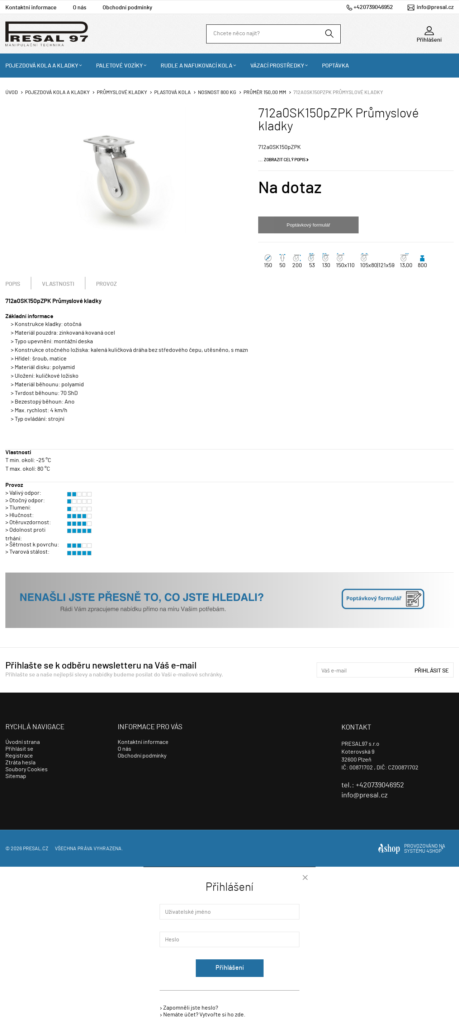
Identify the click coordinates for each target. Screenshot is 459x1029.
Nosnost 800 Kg (217, 92)
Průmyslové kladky (122, 92)
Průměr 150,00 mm (264, 92)
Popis (12, 284)
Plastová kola (172, 92)
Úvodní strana (22, 742)
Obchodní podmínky (127, 7)
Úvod (11, 92)
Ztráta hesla (20, 762)
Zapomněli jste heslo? (190, 1008)
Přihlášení (230, 968)
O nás (79, 7)
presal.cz (35, 848)
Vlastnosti (58, 284)
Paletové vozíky (119, 66)
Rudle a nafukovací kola (196, 66)
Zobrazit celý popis (285, 160)
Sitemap (15, 776)
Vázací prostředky (277, 66)
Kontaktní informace (31, 7)
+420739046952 (373, 7)
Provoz (106, 284)
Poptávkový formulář (308, 225)
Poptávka (335, 66)
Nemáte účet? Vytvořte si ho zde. (204, 1015)
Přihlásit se (432, 671)
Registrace (19, 756)
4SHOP (434, 851)
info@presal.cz (435, 7)
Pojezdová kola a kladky (41, 66)
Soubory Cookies (26, 769)
